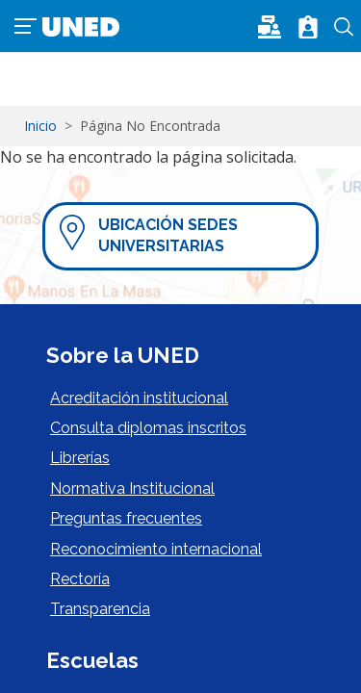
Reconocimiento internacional (156, 549)
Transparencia (100, 609)
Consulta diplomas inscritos (148, 428)
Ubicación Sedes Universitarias (168, 235)
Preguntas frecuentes (126, 518)
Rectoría (80, 579)
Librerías (80, 458)
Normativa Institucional (132, 488)
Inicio (40, 125)
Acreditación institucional (139, 398)
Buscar (344, 27)
